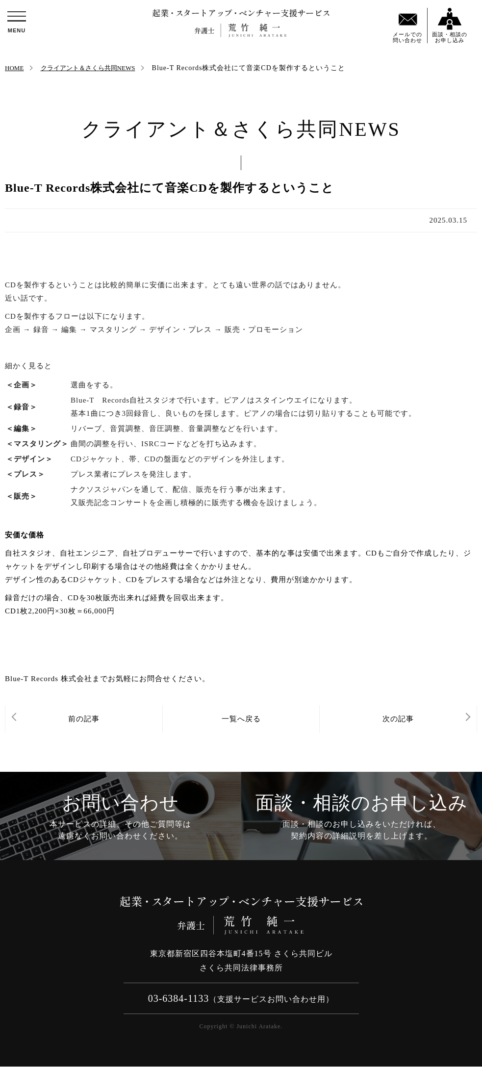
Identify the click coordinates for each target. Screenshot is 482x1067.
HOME (15, 68)
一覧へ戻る (241, 719)
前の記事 (84, 719)
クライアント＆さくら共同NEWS (92, 68)
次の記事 (398, 719)
